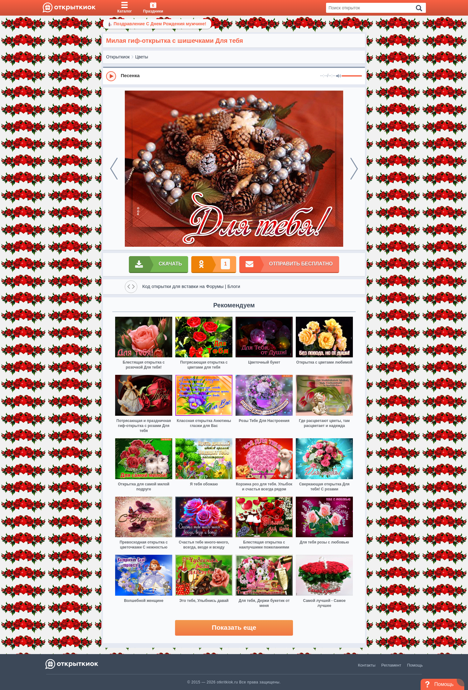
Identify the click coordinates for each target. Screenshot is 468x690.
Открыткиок (118, 56)
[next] (354, 169)
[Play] (111, 76)
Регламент (391, 665)
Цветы (141, 56)
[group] (234, 75)
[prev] (114, 169)
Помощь (415, 665)
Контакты (366, 665)
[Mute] (338, 76)
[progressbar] (352, 76)
